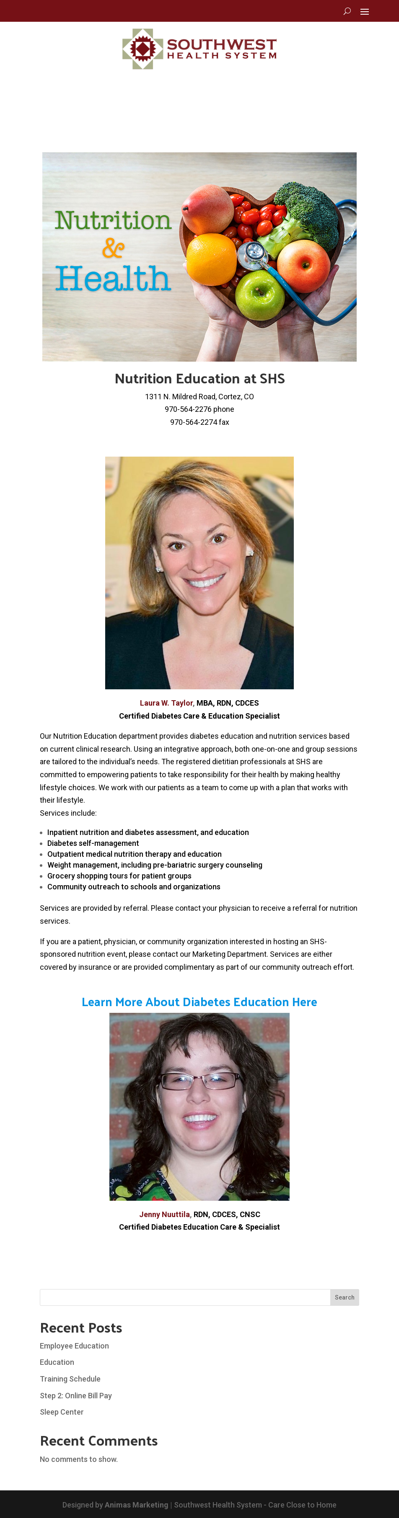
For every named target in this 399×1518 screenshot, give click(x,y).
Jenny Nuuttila (164, 1214)
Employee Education (74, 1345)
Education (57, 1362)
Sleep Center (62, 1412)
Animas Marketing (136, 1504)
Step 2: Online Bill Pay (76, 1395)
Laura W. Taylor (166, 703)
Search (345, 1297)
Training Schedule (70, 1378)
